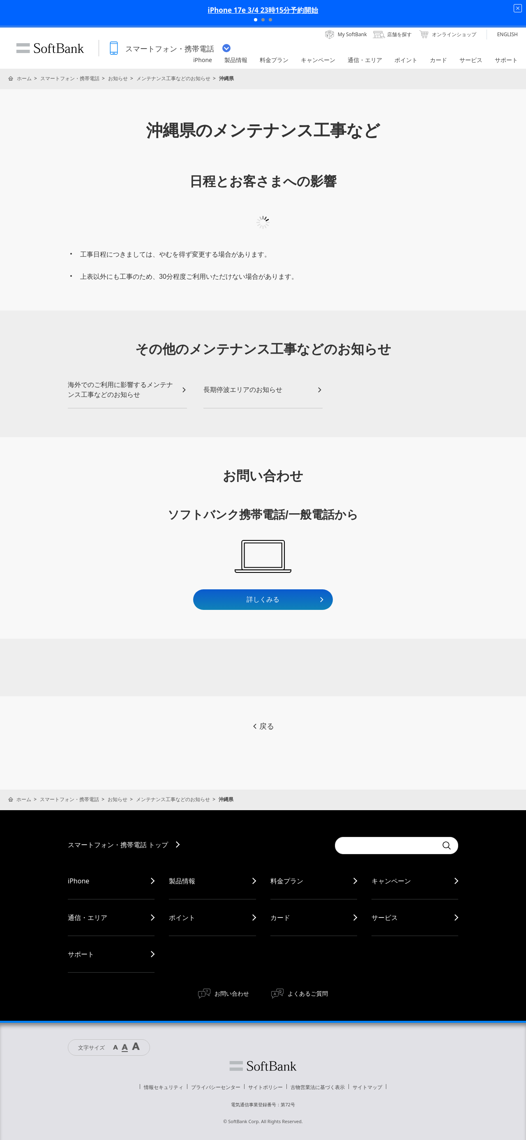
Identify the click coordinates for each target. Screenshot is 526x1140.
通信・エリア (87, 917)
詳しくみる (286, 599)
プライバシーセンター (215, 1087)
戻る (263, 726)
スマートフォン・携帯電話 (69, 78)
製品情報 (182, 880)
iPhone (78, 880)
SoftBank (50, 48)
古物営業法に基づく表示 (318, 1087)
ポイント (182, 917)
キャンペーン (391, 880)
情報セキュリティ (163, 1087)
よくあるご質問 (308, 993)
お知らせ (118, 78)
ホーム (24, 78)
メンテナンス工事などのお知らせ (173, 78)
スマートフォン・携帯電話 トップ (118, 844)
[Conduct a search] (386, 845)
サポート (81, 954)
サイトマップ (367, 1087)
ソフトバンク (263, 1066)
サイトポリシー (265, 1087)
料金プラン (286, 880)
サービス (384, 917)
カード (280, 917)
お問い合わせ (232, 993)
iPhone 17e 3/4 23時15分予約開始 (263, 10)
